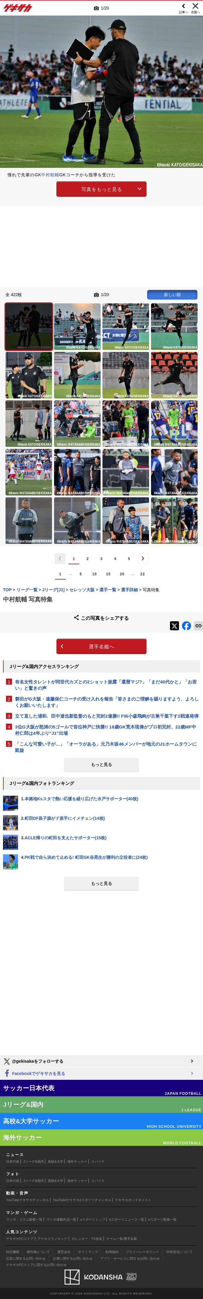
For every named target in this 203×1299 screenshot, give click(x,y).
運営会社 (64, 1252)
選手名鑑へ (101, 646)
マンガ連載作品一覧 (61, 1219)
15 (108, 574)
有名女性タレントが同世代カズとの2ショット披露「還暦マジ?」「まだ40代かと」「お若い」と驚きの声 (106, 685)
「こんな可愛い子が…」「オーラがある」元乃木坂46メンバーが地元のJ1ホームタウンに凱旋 (106, 747)
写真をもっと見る (101, 189)
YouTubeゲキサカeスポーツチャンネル (82, 1200)
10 (94, 574)
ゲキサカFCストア (20, 1238)
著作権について (38, 1252)
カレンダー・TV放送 (86, 1238)
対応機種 (12, 1252)
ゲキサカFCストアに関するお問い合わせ (36, 1265)
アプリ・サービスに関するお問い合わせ (130, 1258)
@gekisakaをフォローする (33, 1061)
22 (142, 574)
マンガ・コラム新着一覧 (24, 1219)
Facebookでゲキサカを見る (34, 1073)
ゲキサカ (18, 10)
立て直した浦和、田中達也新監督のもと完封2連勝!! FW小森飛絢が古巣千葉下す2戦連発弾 (106, 716)
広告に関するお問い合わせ (26, 1258)
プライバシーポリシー (142, 1252)
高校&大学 (55, 1161)
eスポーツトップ (92, 1219)
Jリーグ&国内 (33, 1161)
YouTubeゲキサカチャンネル (27, 1200)
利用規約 (112, 1252)
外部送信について (179, 1252)
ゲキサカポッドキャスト (133, 1200)
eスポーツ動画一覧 (162, 1219)
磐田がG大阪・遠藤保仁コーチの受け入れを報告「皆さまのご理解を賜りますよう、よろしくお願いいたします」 (107, 702)
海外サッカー (77, 1161)
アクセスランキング (52, 1238)
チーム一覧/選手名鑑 (121, 1238)
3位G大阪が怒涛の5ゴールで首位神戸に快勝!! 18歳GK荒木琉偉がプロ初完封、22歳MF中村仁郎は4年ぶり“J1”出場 (105, 730)
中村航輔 (50, 174)
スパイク (98, 1161)
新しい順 (172, 294)
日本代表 (12, 1161)
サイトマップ (88, 1252)
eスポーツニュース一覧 (126, 1219)
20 (122, 574)
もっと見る (101, 764)
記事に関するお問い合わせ (73, 1258)
